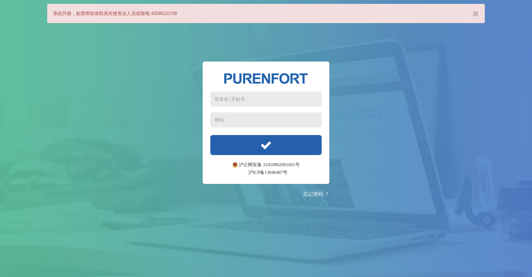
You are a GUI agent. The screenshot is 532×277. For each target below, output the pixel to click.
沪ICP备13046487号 (268, 172)
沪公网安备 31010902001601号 (266, 164)
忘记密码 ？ (316, 193)
